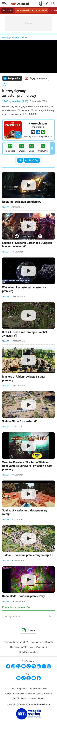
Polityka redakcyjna (39, 688)
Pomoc (41, 698)
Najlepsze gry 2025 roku (21, 647)
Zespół (15, 698)
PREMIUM (7, 10)
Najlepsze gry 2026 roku (42, 642)
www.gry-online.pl (10, 37)
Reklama (48, 693)
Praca (23, 698)
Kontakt (32, 698)
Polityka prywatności (14, 693)
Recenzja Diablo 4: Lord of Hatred (32, 10)
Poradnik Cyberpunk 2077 (16, 642)
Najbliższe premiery (28, 652)
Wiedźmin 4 (41, 647)
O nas (12, 688)
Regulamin (22, 688)
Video (24, 37)
